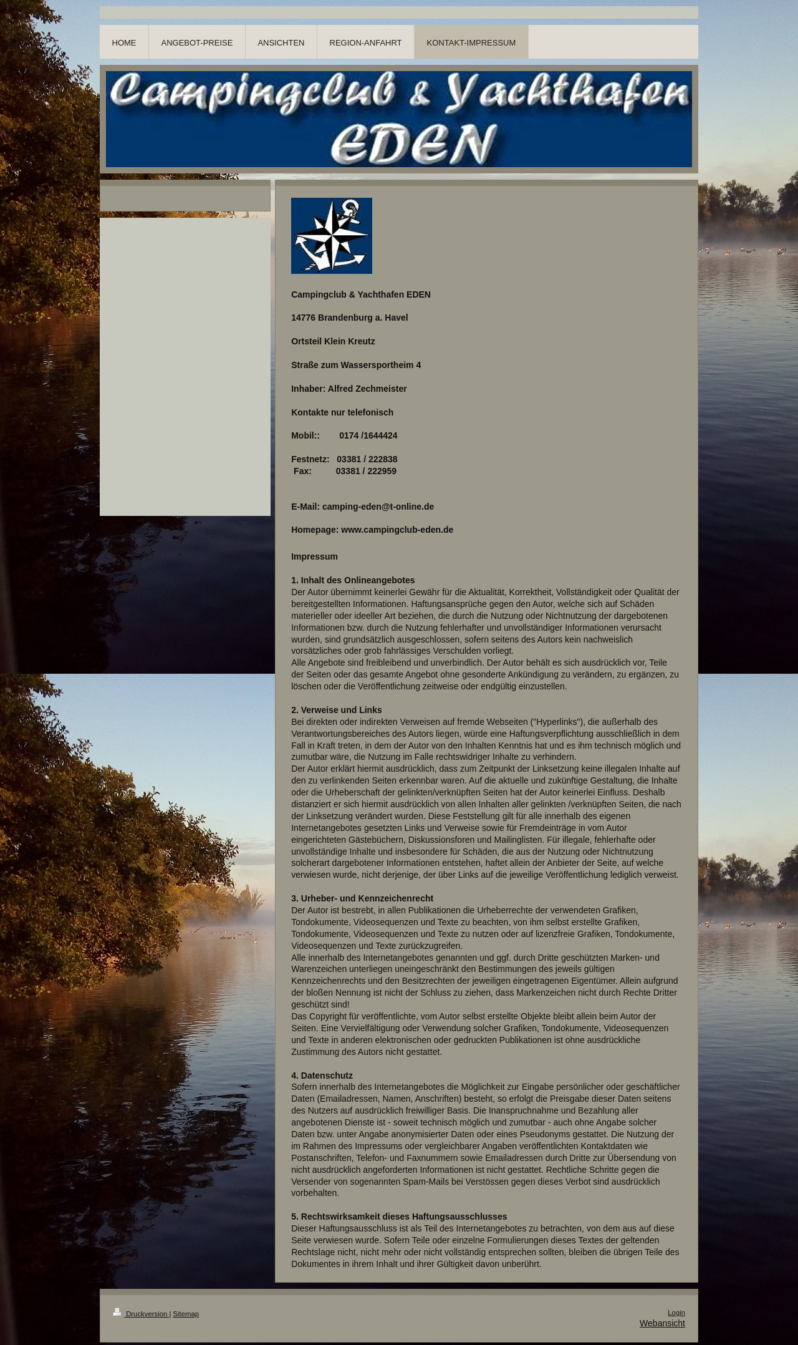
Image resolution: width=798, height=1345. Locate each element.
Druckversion (141, 1314)
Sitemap (186, 1314)
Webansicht (662, 1323)
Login (676, 1312)
